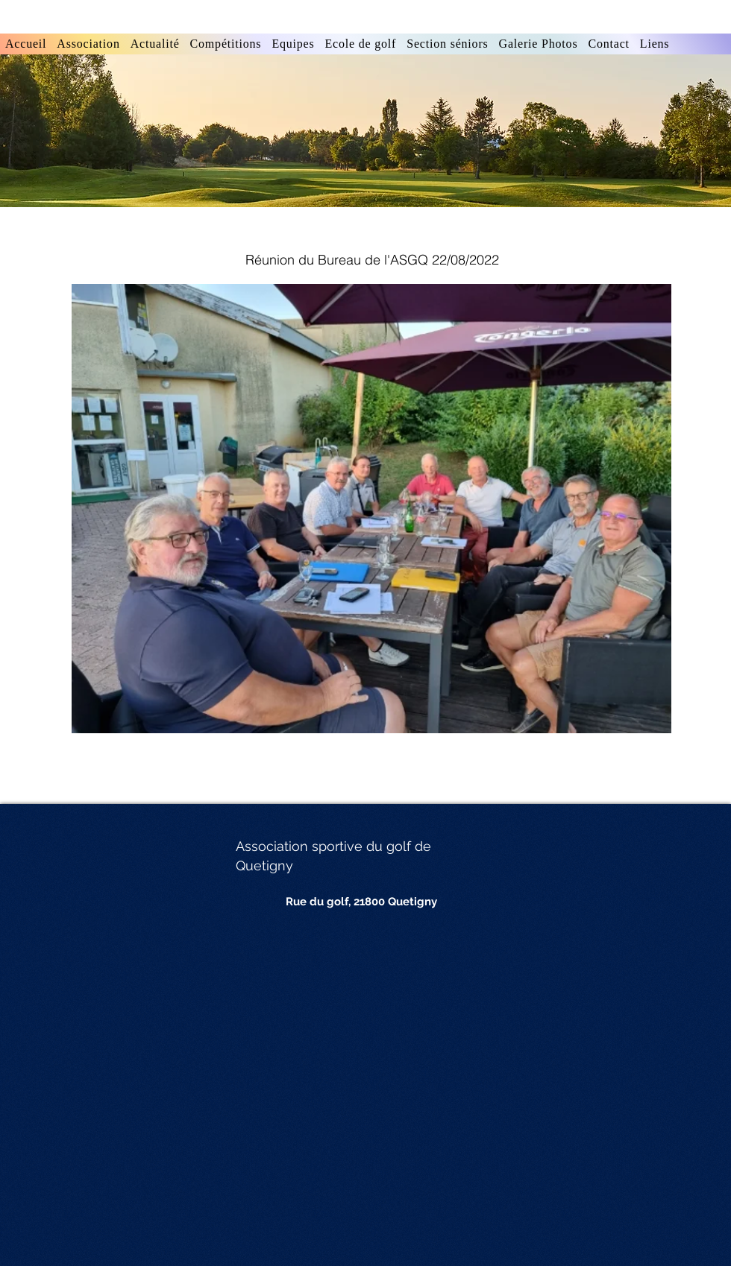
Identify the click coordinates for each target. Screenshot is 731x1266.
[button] (226, 44)
